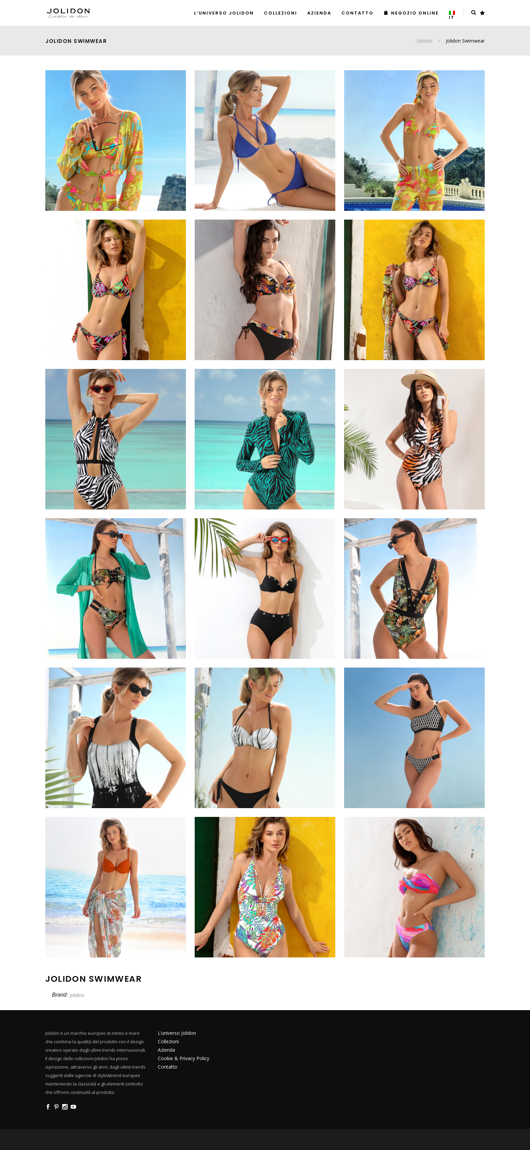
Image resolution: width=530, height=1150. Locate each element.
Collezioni (168, 1041)
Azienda (166, 1050)
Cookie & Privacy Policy (183, 1058)
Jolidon (424, 41)
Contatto (167, 1067)
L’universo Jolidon (177, 1033)
